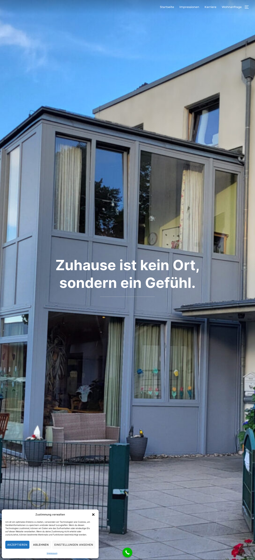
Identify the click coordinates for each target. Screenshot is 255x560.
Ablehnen (41, 544)
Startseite (167, 7)
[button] (93, 514)
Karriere (210, 7)
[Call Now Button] (127, 552)
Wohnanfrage (232, 7)
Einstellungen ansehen (73, 544)
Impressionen (189, 7)
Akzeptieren (17, 544)
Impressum (52, 553)
